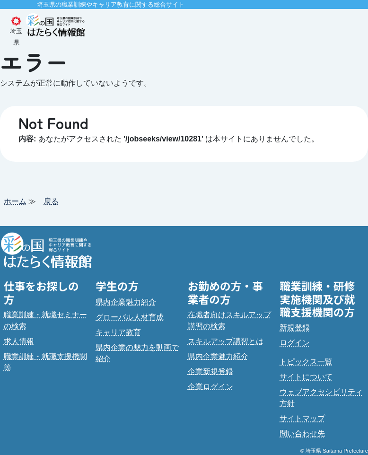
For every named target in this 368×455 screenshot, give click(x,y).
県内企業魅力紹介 (126, 302)
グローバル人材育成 (130, 317)
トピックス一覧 (306, 362)
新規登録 (295, 328)
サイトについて (306, 377)
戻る (51, 201)
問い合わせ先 (302, 433)
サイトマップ (302, 418)
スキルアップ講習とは (225, 341)
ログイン (295, 343)
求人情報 (19, 341)
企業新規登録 (210, 372)
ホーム (15, 201)
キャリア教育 (118, 332)
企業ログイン (210, 387)
